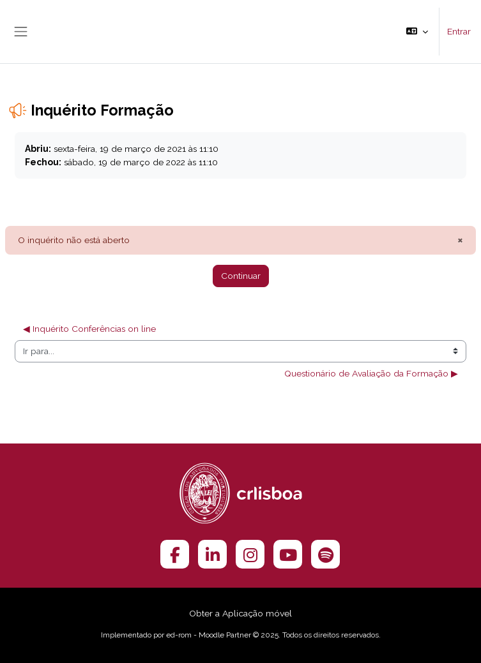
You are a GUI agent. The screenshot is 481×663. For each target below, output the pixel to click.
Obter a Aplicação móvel (240, 613)
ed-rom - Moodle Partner (208, 634)
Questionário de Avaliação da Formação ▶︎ (371, 373)
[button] (417, 31)
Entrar (459, 31)
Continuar (241, 276)
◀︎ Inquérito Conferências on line (90, 329)
